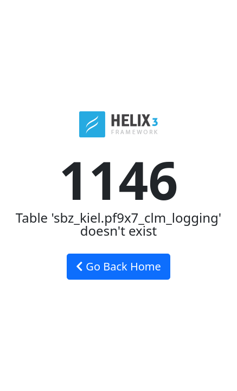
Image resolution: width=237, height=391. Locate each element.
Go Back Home (118, 266)
